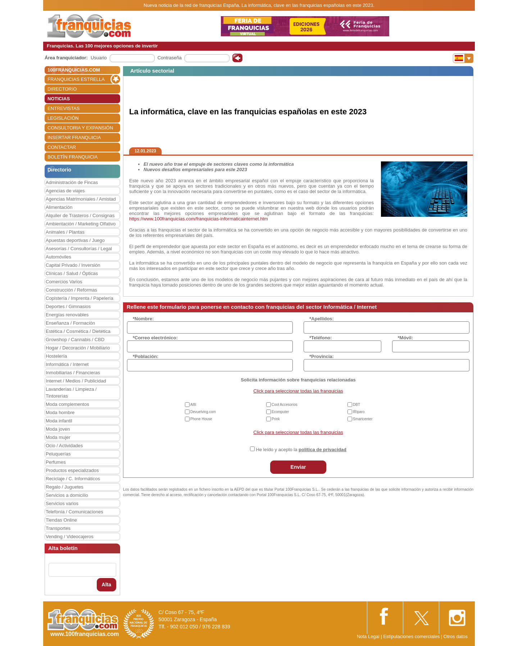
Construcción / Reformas (71, 290)
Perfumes (56, 462)
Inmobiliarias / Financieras (73, 372)
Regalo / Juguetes (64, 487)
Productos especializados (72, 470)
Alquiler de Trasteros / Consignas (80, 215)
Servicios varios (62, 503)
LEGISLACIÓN (63, 118)
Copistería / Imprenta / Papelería (79, 298)
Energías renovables (67, 314)
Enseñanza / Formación (70, 323)
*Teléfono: (320, 337)
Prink (276, 419)
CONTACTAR (61, 147)
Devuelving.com (203, 412)
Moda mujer (58, 437)
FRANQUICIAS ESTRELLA (76, 79)
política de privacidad (322, 449)
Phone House (201, 419)
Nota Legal (368, 636)
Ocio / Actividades (64, 445)
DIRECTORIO (62, 89)
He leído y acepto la (301, 449)
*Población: (146, 356)
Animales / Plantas (65, 232)
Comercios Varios (64, 281)
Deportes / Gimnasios (68, 306)
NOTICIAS (58, 98)
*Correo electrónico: (155, 337)
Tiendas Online (61, 520)
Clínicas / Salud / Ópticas (72, 273)
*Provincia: (321, 356)
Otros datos (456, 636)
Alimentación (59, 207)
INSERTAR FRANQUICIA (74, 137)
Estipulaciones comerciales (412, 636)
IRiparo (358, 412)
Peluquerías (58, 454)
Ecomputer (280, 412)
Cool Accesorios (284, 405)
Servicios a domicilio (67, 495)
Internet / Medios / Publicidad (76, 381)
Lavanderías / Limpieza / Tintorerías (71, 392)
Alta (106, 584)
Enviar (298, 467)
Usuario (99, 57)
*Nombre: (143, 318)
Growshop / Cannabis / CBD (75, 339)
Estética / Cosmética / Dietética (78, 331)
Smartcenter (362, 419)
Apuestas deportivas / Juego (75, 240)
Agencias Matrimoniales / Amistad (81, 199)
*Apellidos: (321, 318)
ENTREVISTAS (63, 108)
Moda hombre (60, 412)
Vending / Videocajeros (70, 536)
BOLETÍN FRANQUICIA (72, 157)
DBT (356, 405)
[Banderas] (463, 58)
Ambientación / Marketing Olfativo (80, 223)
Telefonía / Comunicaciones (74, 511)
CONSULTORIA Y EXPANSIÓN (80, 127)
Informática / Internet (67, 364)
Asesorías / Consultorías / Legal (79, 248)
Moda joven (58, 429)
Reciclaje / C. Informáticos (73, 478)
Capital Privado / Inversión (73, 265)
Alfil (193, 405)
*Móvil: (405, 337)
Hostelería (56, 356)
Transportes (58, 528)
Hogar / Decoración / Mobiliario (78, 348)
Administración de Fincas (72, 182)
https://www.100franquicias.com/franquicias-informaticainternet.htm (198, 218)
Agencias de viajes (65, 190)
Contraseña (170, 57)
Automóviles (58, 257)
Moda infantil (59, 420)
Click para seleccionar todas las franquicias (298, 391)
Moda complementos (67, 404)
